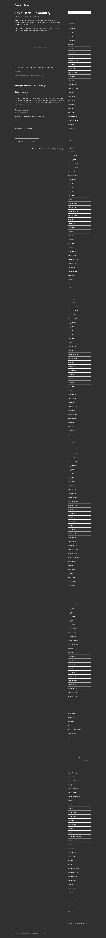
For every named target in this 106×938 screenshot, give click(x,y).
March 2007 (72, 629)
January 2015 (72, 255)
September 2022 (73, 60)
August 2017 (72, 136)
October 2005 (72, 696)
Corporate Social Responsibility (77, 761)
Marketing (71, 840)
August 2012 (72, 370)
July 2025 (71, 32)
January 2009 (72, 541)
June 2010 (71, 474)
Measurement (72, 848)
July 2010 (71, 470)
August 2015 (72, 227)
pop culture (34, 75)
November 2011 (73, 406)
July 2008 (71, 565)
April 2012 (71, 386)
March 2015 (71, 247)
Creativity (71, 765)
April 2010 (71, 481)
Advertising (71, 721)
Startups (71, 884)
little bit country (27, 75)
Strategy (70, 892)
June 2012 (71, 378)
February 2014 (72, 299)
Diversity (71, 800)
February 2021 (72, 84)
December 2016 (73, 164)
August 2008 (72, 561)
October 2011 (72, 410)
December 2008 (73, 545)
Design (70, 785)
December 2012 (73, 354)
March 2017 (71, 152)
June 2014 (71, 283)
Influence (71, 820)
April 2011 (71, 434)
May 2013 (71, 334)
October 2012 (72, 362)
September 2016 (73, 176)
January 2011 (72, 446)
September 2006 (73, 652)
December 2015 (73, 211)
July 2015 (71, 231)
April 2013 (71, 338)
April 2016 (71, 195)
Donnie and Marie (19, 75)
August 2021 (72, 76)
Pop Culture (27, 16)
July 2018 (71, 124)
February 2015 (72, 251)
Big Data (71, 737)
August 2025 (72, 28)
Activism (71, 717)
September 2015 (73, 223)
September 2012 (73, 366)
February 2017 (72, 156)
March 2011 (71, 438)
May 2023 (71, 56)
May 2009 (71, 525)
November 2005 (73, 692)
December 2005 (73, 688)
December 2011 (72, 402)
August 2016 (72, 179)
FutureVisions (19, 16)
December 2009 (73, 497)
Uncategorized (72, 896)
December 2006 (73, 640)
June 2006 (71, 664)
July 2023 (71, 48)
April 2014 (71, 291)
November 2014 (73, 263)
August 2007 (72, 609)
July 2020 (71, 92)
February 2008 (72, 585)
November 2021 (73, 72)
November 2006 (73, 644)
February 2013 (72, 346)
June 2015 (71, 235)
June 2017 (71, 144)
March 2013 (71, 342)
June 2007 (71, 617)
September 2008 (73, 557)
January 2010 (72, 493)
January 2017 (72, 160)
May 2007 (71, 621)
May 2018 (71, 128)
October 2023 (72, 44)
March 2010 (71, 485)
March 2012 (71, 390)
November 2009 (73, 501)
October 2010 (72, 458)
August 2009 (72, 513)
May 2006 (71, 668)
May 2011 (71, 430)
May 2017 (71, 148)
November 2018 (73, 120)
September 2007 (73, 605)
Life (69, 832)
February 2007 (72, 633)
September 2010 (73, 462)
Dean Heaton (21, 92)
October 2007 (72, 601)
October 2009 (72, 505)
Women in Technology (74, 908)
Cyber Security (72, 773)
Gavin (16, 73)
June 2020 (71, 96)
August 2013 (72, 323)
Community (72, 753)
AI (69, 725)
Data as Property (73, 777)
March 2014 (71, 295)
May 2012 (71, 382)
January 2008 (72, 589)
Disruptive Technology (75, 796)
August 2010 (72, 466)
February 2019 (72, 116)
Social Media (72, 880)
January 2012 (72, 398)
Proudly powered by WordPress (22, 933)
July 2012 (71, 374)
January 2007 (72, 636)
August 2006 (72, 656)
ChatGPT (70, 745)
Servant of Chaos (23, 5)
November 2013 (73, 311)
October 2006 (72, 648)
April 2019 (71, 112)
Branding (71, 741)
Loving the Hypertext (74, 836)
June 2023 (71, 52)
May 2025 (71, 36)
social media (40, 75)
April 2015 (71, 243)
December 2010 (73, 450)
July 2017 (71, 140)
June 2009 (71, 521)
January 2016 (72, 207)
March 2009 (72, 533)
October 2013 (72, 315)
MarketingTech (72, 844)
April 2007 (71, 625)
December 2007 (73, 593)
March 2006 (72, 676)
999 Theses (71, 713)
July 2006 (71, 660)
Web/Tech (71, 904)
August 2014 (72, 275)
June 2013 (71, 330)
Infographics (72, 824)
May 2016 (71, 191)
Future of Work (72, 812)
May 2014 (71, 287)
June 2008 (71, 569)
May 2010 (71, 478)
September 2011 (73, 414)
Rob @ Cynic (21, 110)
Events (70, 804)
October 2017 (72, 132)
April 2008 (71, 577)
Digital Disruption (73, 788)
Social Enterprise (73, 868)
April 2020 (71, 100)
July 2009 (71, 517)
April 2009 (71, 529)
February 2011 (72, 442)
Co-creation (71, 749)
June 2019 (71, 108)
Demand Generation (74, 781)
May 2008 (71, 573)
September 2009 (73, 509)
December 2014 (73, 259)
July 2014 (71, 279)
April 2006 (71, 672)
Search (70, 864)
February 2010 (72, 489)
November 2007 (73, 597)
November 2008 (73, 549)
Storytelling (35, 16)
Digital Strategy (73, 792)
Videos (70, 900)
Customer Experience (74, 769)
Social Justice (72, 876)
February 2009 (72, 537)
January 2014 (72, 303)
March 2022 (72, 68)
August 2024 (72, 40)
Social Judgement (73, 872)
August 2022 (72, 64)
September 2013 (73, 319)
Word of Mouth (72, 912)
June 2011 (71, 426)
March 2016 (71, 199)
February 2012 (72, 394)
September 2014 (73, 271)
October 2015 (72, 219)
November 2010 (73, 454)
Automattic (42, 933)
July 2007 (71, 613)
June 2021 (71, 80)
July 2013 (71, 327)
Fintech (70, 808)
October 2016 (72, 172)
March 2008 (72, 581)
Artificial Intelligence (74, 729)
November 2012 (73, 358)
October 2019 (72, 104)
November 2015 (73, 215)
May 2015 (71, 239)
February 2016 (72, 203)
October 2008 (72, 553)
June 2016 (71, 187)
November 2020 (73, 88)
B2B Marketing (72, 733)
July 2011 (71, 422)
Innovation (71, 828)
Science (70, 860)
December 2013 (73, 307)
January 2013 (72, 350)
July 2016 (71, 183)
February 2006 (72, 680)
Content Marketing (74, 757)
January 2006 (72, 684)
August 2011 (72, 418)
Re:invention (72, 856)
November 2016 (73, 168)
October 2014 (72, 267)
